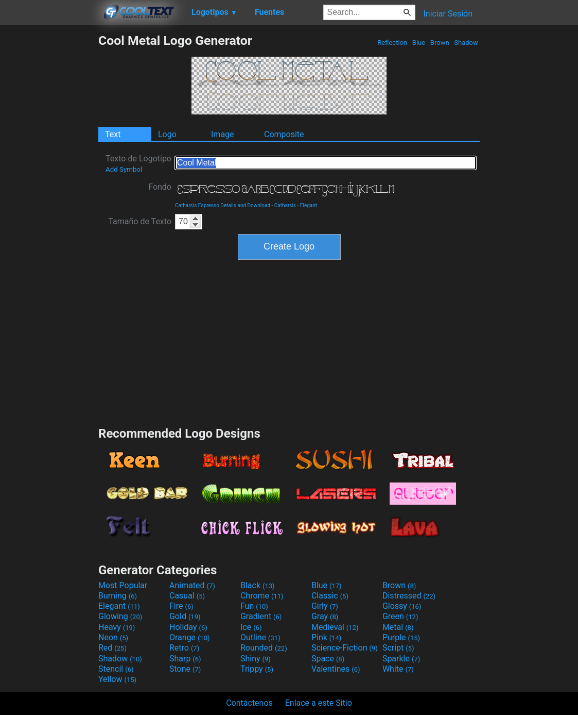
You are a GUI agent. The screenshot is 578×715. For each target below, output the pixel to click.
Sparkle (401, 658)
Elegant (308, 205)
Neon (113, 637)
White (398, 669)
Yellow (117, 679)
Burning (117, 596)
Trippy (256, 669)
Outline (260, 637)
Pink (326, 637)
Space (327, 658)
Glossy (402, 606)
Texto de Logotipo (138, 163)
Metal (398, 627)
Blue (419, 42)
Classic (329, 596)
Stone (185, 669)
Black (257, 585)
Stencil (115, 669)
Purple (401, 637)
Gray (324, 616)
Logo (167, 134)
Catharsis (285, 205)
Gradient (261, 616)
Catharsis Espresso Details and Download (222, 205)
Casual (187, 596)
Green (400, 616)
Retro (184, 648)
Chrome (262, 596)
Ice (250, 627)
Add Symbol (124, 169)
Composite (284, 134)
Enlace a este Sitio (318, 703)
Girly (324, 606)
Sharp (185, 658)
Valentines (335, 669)
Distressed (408, 596)
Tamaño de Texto (139, 221)
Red (112, 648)
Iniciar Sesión (447, 14)
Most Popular (123, 585)
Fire (181, 606)
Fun (254, 606)
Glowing (120, 616)
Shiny (255, 658)
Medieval (335, 627)
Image (222, 134)
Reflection (392, 42)
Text (112, 134)
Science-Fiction (344, 648)
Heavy (116, 627)
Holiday (188, 627)
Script (398, 648)
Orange (189, 637)
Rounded (263, 648)
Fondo (159, 187)
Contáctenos (249, 703)
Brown (440, 42)
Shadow (466, 42)
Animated (192, 585)
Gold (185, 616)
